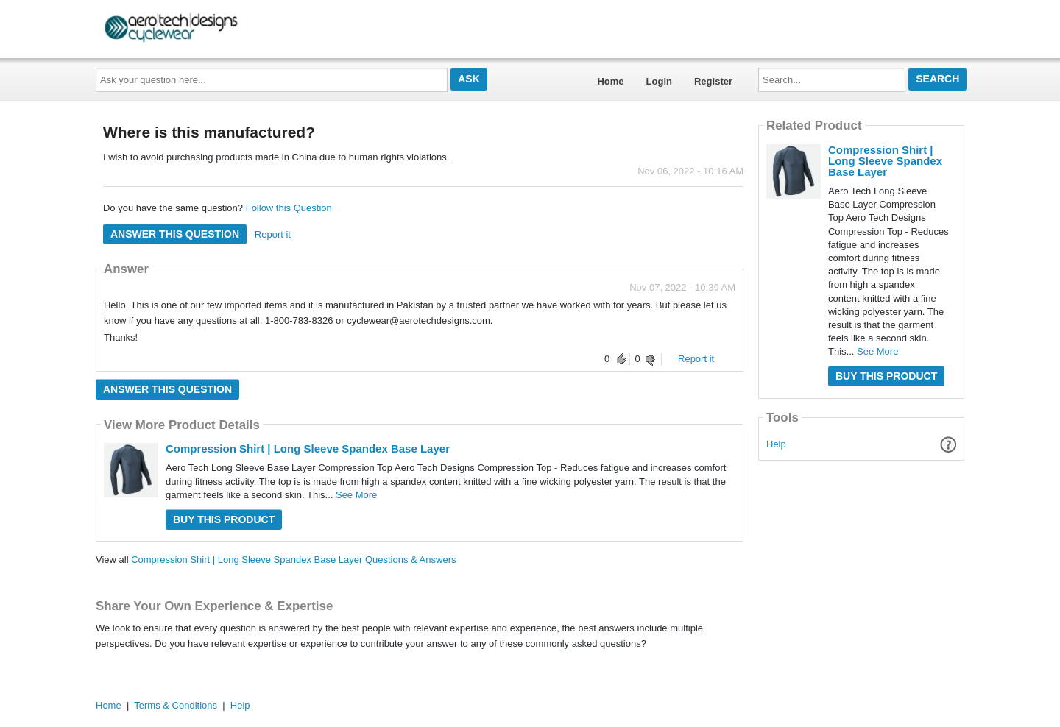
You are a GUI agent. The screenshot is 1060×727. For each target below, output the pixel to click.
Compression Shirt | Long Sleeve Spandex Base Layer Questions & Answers (293, 559)
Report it (273, 234)
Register (713, 81)
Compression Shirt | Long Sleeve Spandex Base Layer (308, 448)
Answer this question (174, 234)
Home (610, 81)
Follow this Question (289, 207)
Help (776, 444)
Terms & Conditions (175, 705)
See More (356, 494)
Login (659, 81)
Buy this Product (224, 519)
